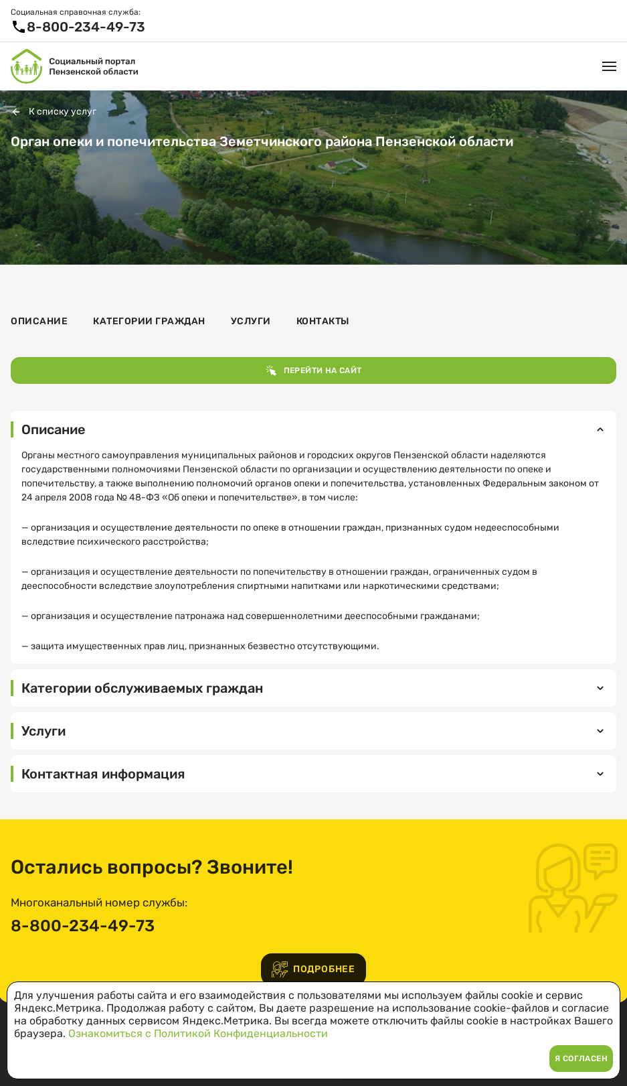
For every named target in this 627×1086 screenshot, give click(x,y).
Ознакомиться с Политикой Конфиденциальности (198, 1033)
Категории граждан (149, 321)
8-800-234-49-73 (83, 926)
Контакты (322, 321)
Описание (39, 321)
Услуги (251, 321)
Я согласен (581, 1058)
